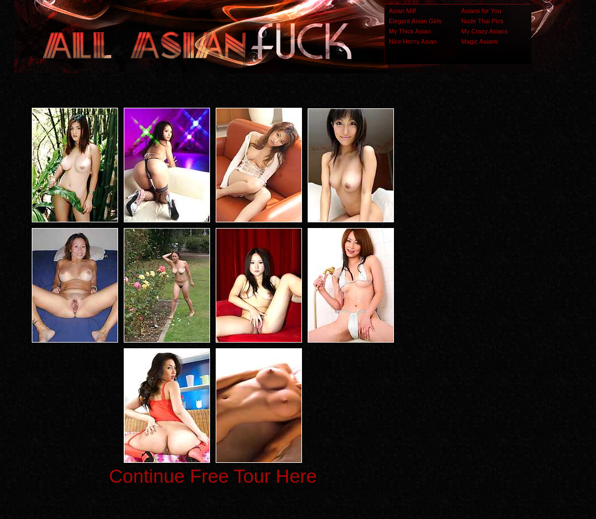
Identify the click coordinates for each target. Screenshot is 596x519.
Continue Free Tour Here (213, 476)
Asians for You (481, 10)
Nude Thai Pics (482, 21)
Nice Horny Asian (412, 41)
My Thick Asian (410, 31)
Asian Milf (402, 10)
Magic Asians (479, 41)
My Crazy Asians (484, 31)
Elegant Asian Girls (415, 21)
